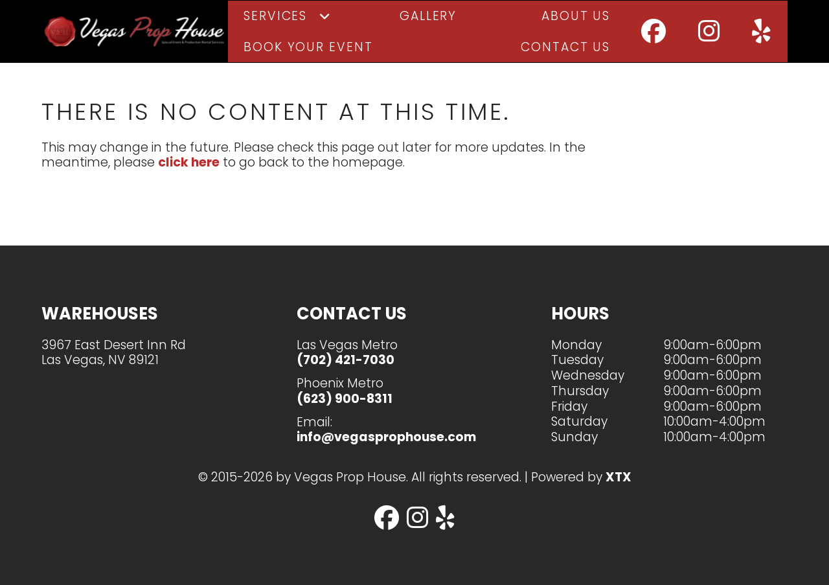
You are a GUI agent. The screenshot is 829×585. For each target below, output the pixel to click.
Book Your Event (308, 54)
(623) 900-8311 (344, 398)
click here (189, 177)
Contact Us (565, 54)
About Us (575, 23)
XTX (618, 477)
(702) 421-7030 (345, 360)
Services (275, 23)
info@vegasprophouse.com (386, 437)
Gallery (428, 23)
